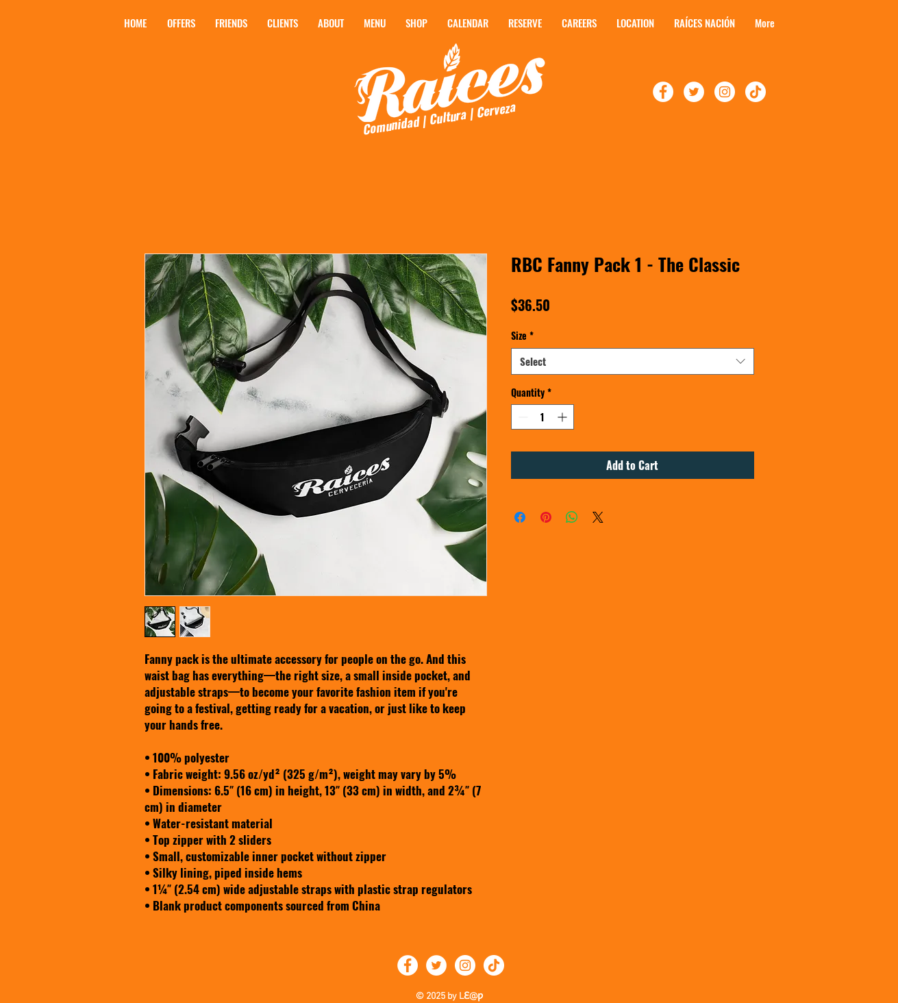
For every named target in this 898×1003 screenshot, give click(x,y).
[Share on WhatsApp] (572, 517)
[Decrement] (521, 417)
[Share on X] (598, 517)
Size (522, 336)
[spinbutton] (542, 417)
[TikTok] (755, 92)
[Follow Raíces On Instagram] (724, 92)
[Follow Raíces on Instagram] (465, 965)
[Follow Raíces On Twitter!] (694, 92)
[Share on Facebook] (520, 517)
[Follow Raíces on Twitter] (436, 965)
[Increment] (563, 417)
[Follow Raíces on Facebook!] (663, 92)
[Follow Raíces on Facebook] (407, 965)
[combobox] (632, 361)
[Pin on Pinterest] (546, 517)
